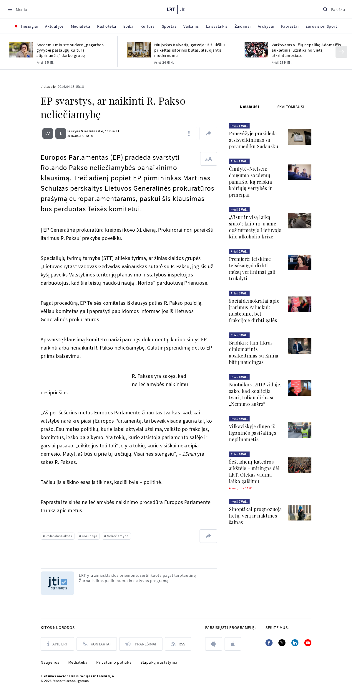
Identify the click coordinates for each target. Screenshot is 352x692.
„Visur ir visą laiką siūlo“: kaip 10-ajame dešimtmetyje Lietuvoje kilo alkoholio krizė (255, 227)
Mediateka (78, 662)
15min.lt (109, 131)
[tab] (249, 106)
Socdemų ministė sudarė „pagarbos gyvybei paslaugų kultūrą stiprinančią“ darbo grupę (70, 50)
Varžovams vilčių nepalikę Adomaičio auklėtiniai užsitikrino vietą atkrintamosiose (306, 50)
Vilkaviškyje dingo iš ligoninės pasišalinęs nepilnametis (252, 432)
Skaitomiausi (290, 106)
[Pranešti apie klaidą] (189, 133)
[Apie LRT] (57, 644)
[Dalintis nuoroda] (208, 133)
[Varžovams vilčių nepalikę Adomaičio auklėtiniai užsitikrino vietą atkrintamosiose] (256, 49)
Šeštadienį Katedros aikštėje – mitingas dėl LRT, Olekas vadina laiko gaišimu (254, 471)
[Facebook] (269, 642)
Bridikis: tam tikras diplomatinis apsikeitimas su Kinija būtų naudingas (253, 352)
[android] (213, 644)
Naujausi (249, 106)
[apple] (233, 644)
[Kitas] (341, 52)
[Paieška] (333, 9)
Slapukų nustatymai (159, 662)
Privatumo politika (114, 662)
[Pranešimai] (140, 644)
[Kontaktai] (97, 644)
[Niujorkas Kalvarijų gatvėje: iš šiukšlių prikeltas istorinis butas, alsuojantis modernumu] (139, 49)
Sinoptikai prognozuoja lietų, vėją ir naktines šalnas (255, 515)
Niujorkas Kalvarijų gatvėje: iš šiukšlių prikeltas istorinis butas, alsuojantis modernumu (189, 50)
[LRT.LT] (176, 8)
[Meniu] (17, 9)
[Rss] (178, 644)
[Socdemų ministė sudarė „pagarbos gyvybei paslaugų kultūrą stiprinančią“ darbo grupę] (21, 49)
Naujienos (50, 662)
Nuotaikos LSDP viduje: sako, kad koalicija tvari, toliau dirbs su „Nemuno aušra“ (255, 394)
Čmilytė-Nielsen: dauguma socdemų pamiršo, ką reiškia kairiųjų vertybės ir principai (250, 182)
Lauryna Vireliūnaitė (82, 131)
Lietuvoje (48, 86)
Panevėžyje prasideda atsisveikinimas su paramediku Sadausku (253, 139)
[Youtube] (307, 642)
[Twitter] (281, 642)
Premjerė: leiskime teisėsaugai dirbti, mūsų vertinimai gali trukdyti (252, 268)
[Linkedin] (294, 642)
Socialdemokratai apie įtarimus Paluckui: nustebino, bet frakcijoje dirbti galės (254, 310)
